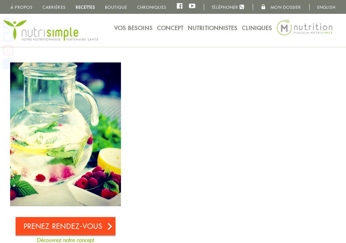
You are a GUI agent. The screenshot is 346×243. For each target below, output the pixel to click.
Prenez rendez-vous (63, 226)
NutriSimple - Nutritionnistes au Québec (50, 30)
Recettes (85, 7)
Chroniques (151, 7)
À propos (21, 7)
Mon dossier (281, 7)
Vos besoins (133, 28)
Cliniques (257, 28)
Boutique (116, 7)
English (326, 7)
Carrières (54, 7)
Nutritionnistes (213, 28)
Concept (170, 28)
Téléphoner (228, 7)
